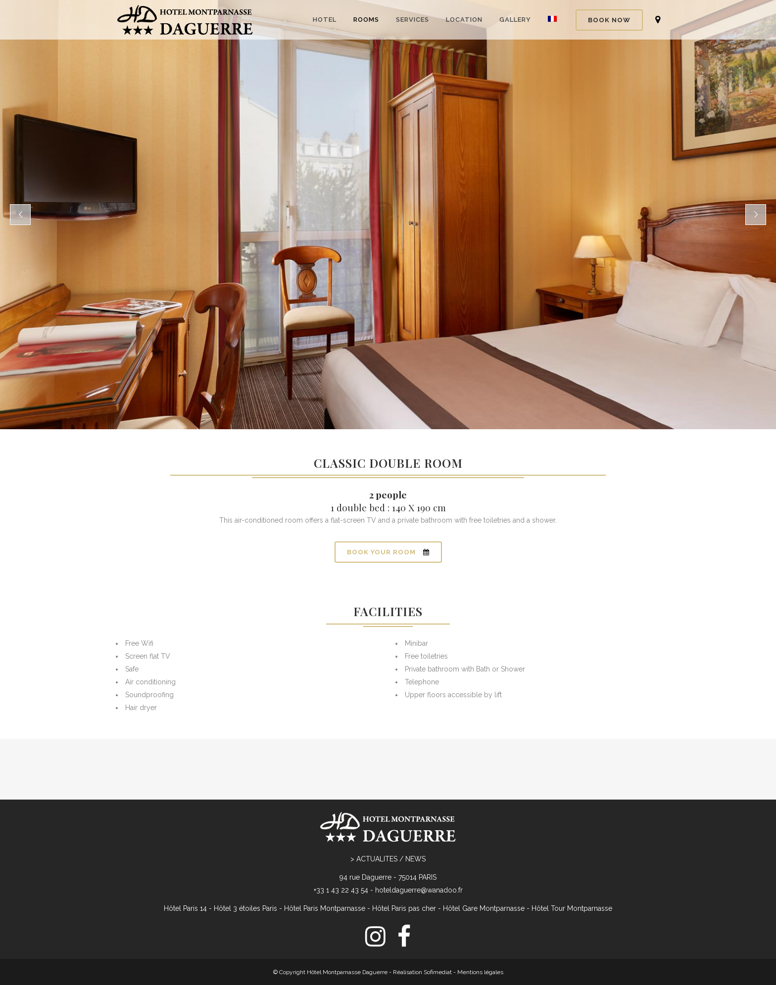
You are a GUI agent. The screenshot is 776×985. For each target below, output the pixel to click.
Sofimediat (438, 932)
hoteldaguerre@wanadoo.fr (419, 850)
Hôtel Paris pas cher (404, 869)
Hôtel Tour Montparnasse (572, 869)
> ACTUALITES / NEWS (388, 819)
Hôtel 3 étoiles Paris (245, 869)
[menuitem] (388, 956)
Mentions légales (480, 932)
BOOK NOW (609, 20)
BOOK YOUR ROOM (388, 552)
